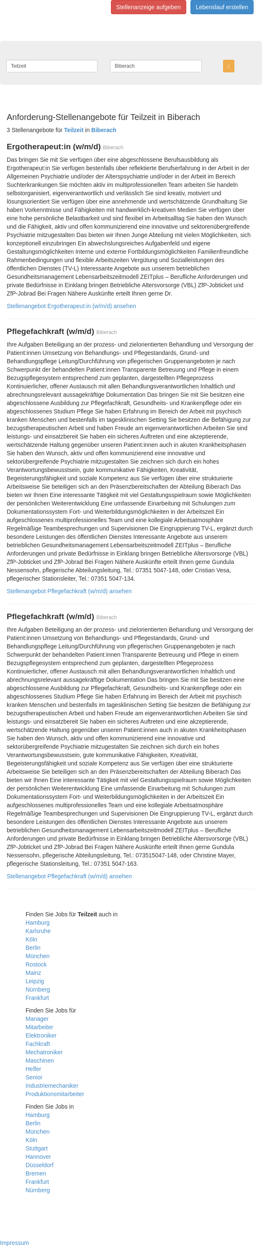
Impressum (14, 1242)
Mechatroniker (44, 1052)
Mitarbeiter (39, 1027)
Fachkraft (38, 1043)
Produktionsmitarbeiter (55, 1094)
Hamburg (38, 922)
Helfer (33, 1069)
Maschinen (40, 1060)
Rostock (36, 964)
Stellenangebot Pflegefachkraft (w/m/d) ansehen (69, 591)
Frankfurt (37, 998)
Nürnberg (38, 989)
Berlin (33, 947)
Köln (31, 939)
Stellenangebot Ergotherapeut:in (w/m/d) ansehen (71, 306)
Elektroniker (41, 1035)
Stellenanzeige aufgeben (148, 7)
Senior (34, 1077)
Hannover (38, 1156)
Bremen (36, 1173)
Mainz (33, 972)
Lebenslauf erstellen (222, 7)
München (38, 956)
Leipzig (35, 981)
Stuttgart (37, 1148)
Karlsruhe (38, 931)
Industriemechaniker (52, 1085)
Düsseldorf (40, 1165)
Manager (37, 1018)
